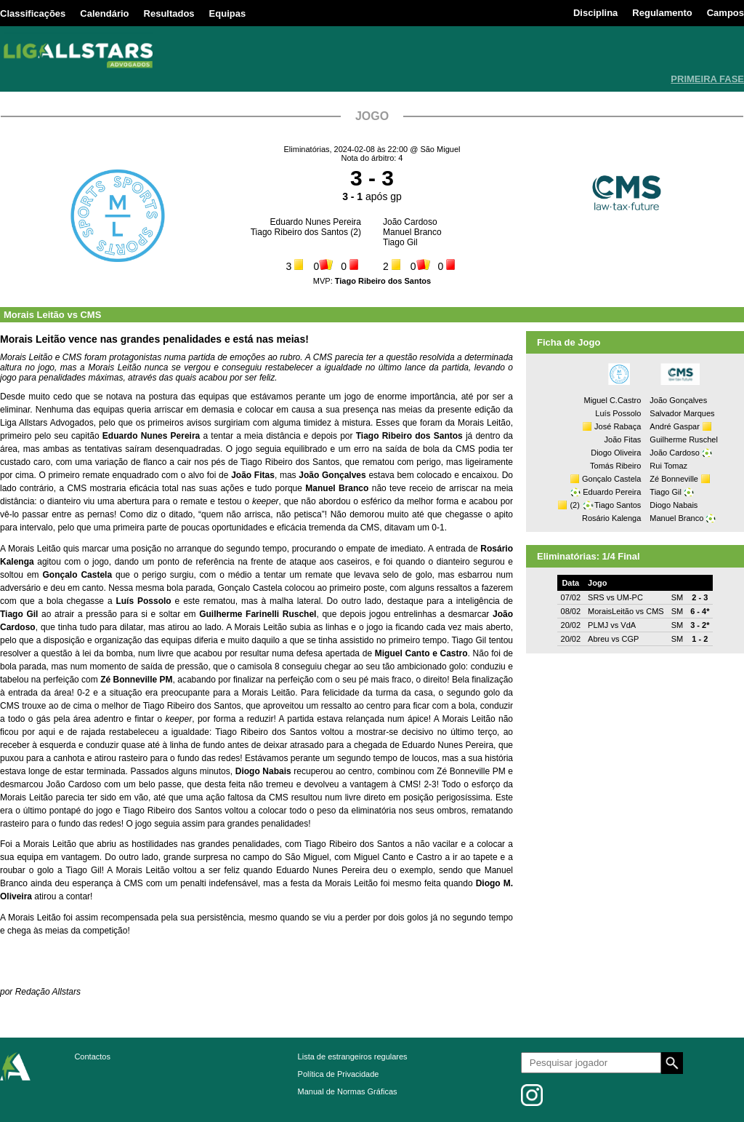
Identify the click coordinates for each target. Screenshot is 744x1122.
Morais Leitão (34, 314)
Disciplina (595, 12)
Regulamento (662, 12)
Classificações (32, 13)
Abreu (598, 638)
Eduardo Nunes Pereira (315, 222)
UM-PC (630, 597)
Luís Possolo (618, 413)
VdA (628, 625)
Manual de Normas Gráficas (347, 1091)
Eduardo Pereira (612, 492)
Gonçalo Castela (611, 478)
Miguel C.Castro (612, 400)
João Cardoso (410, 222)
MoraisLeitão (611, 611)
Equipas (227, 13)
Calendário (104, 13)
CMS (90, 314)
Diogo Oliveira (616, 452)
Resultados (169, 13)
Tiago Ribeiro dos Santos (299, 232)
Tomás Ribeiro (615, 465)
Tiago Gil (400, 242)
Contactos (92, 1056)
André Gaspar (674, 426)
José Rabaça (617, 426)
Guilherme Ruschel (684, 439)
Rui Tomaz (668, 465)
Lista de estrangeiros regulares (353, 1056)
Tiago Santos (617, 505)
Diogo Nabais (674, 505)
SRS (596, 597)
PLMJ (598, 625)
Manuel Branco (412, 232)
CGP (630, 638)
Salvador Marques (682, 413)
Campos (725, 12)
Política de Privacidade (338, 1074)
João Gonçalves (678, 400)
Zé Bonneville (674, 478)
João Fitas (623, 439)
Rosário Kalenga (611, 518)
